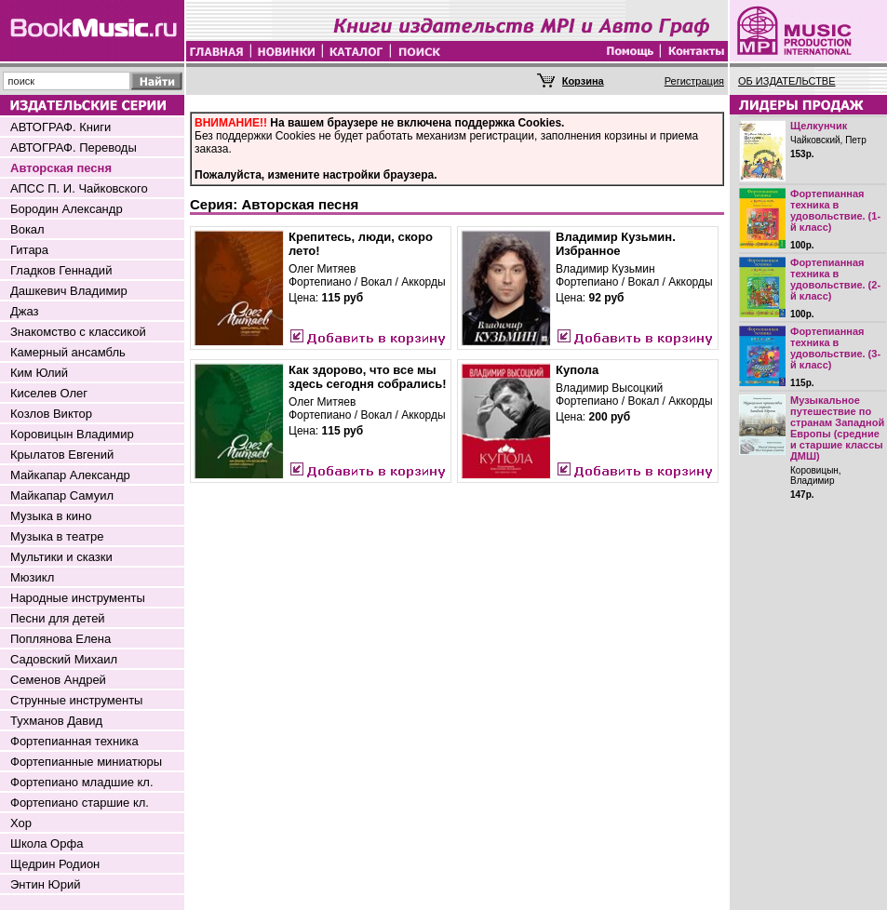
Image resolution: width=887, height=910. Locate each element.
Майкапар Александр (70, 475)
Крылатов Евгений (62, 455)
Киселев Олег (48, 393)
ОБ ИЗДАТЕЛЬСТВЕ (787, 81)
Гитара (29, 250)
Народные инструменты (77, 598)
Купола (577, 370)
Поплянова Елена (60, 639)
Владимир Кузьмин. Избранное (616, 244)
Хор (21, 823)
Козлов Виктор (51, 414)
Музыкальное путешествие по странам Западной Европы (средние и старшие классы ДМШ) (837, 428)
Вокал (27, 229)
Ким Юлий (39, 373)
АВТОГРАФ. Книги (60, 127)
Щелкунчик (818, 125)
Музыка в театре (57, 536)
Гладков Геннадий (61, 270)
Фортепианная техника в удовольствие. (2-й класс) (835, 279)
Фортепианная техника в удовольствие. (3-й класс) (835, 348)
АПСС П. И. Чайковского (79, 188)
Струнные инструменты (76, 700)
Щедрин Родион (55, 864)
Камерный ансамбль (68, 352)
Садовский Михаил (63, 659)
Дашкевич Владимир (69, 291)
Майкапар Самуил (62, 495)
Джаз (24, 311)
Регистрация (694, 81)
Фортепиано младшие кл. (82, 782)
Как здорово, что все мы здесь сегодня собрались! (368, 377)
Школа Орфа (46, 843)
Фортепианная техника (74, 741)
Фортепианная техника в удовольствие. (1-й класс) (835, 210)
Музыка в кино (50, 516)
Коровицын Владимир (72, 434)
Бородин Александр (66, 209)
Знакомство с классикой (78, 332)
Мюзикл (32, 577)
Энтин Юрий (45, 884)
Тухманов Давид (56, 721)
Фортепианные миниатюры (86, 762)
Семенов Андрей (58, 680)
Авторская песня (61, 168)
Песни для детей (57, 618)
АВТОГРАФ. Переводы (73, 147)
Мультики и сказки (61, 557)
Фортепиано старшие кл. (79, 803)
